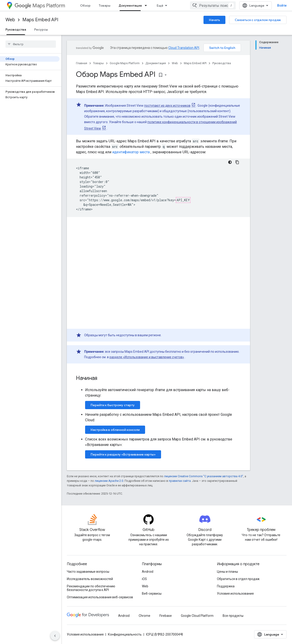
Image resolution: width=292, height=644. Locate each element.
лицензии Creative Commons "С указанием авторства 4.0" (203, 476)
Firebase (165, 615)
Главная (81, 63)
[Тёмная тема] (230, 162)
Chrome (144, 615)
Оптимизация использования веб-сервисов (100, 597)
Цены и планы (227, 571)
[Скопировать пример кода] (237, 162)
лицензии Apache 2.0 (109, 480)
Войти (282, 5)
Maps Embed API (40, 20)
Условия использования (235, 593)
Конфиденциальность (125, 634)
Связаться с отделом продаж (258, 20)
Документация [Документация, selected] (130, 5)
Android (147, 571)
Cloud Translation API (183, 48)
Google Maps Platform (125, 63)
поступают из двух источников (167, 105)
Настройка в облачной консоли (115, 430)
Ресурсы (41, 29)
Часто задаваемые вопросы (88, 571)
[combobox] (213, 5)
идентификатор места (131, 152)
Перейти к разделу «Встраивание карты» (123, 454)
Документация (156, 63)
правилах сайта (180, 480)
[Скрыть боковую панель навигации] (55, 635)
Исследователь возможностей (90, 579)
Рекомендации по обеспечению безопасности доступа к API (91, 588)
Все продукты (233, 615)
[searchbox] (30, 44)
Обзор (85, 5)
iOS (144, 579)
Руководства (221, 63)
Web (10, 20)
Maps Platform (40, 6)
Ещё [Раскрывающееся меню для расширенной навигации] (160, 5)
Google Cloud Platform (197, 615)
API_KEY (183, 200)
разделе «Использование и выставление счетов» (147, 357)
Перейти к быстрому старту (113, 405)
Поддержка (226, 586)
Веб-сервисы (152, 593)
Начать (214, 20)
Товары (104, 5)
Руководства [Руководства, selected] (15, 29)
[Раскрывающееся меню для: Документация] (147, 5)
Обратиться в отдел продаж (238, 579)
